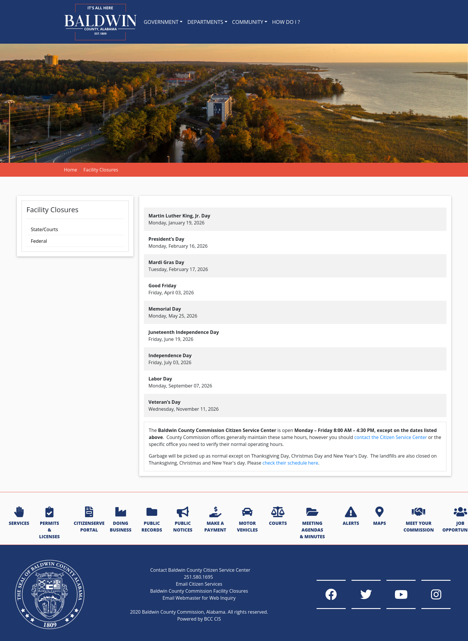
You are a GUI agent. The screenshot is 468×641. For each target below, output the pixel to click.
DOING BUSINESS (120, 520)
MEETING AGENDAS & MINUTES (312, 523)
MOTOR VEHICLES (247, 520)
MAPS (379, 516)
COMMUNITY (247, 21)
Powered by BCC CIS (199, 619)
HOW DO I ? (286, 21)
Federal (39, 241)
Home (70, 170)
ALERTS (351, 516)
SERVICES (19, 516)
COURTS (278, 516)
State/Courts (44, 229)
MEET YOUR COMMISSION (418, 520)
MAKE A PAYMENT (215, 520)
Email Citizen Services (199, 584)
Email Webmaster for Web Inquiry (199, 598)
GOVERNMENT (161, 21)
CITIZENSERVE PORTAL (89, 520)
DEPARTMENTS (205, 21)
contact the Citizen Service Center (390, 437)
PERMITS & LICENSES (49, 523)
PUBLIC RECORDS (152, 520)
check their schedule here (290, 463)
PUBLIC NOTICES (183, 520)
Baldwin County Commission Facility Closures (199, 591)
